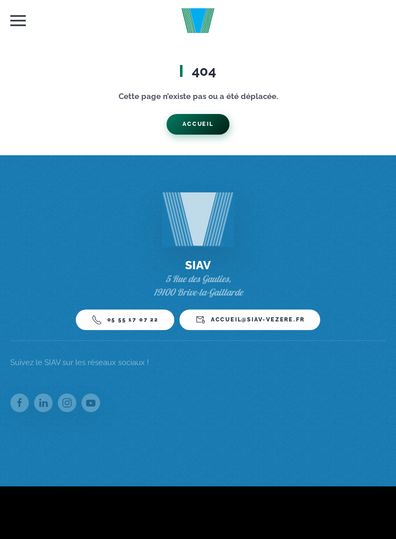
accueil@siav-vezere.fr (250, 322)
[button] (18, 20)
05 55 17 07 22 (125, 322)
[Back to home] (198, 20)
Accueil (198, 124)
